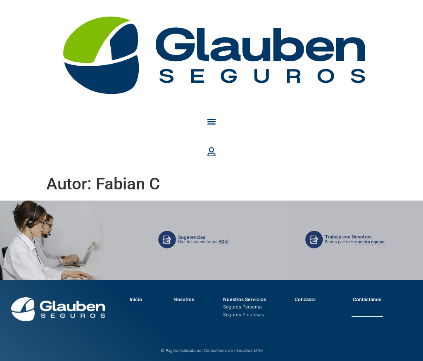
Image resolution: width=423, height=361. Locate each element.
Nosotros (183, 299)
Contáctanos (367, 299)
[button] (212, 121)
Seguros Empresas (243, 315)
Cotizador (305, 299)
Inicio (136, 299)
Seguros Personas (243, 307)
